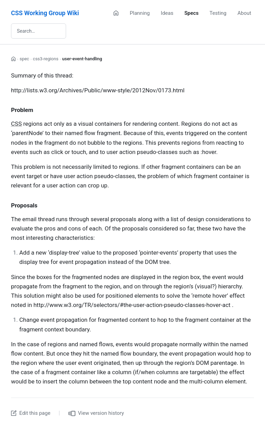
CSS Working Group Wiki (45, 13)
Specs (191, 13)
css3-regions (46, 58)
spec (24, 58)
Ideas (167, 13)
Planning (140, 13)
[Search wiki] (38, 31)
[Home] (115, 13)
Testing (218, 13)
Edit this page (30, 413)
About (244, 13)
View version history (96, 413)
